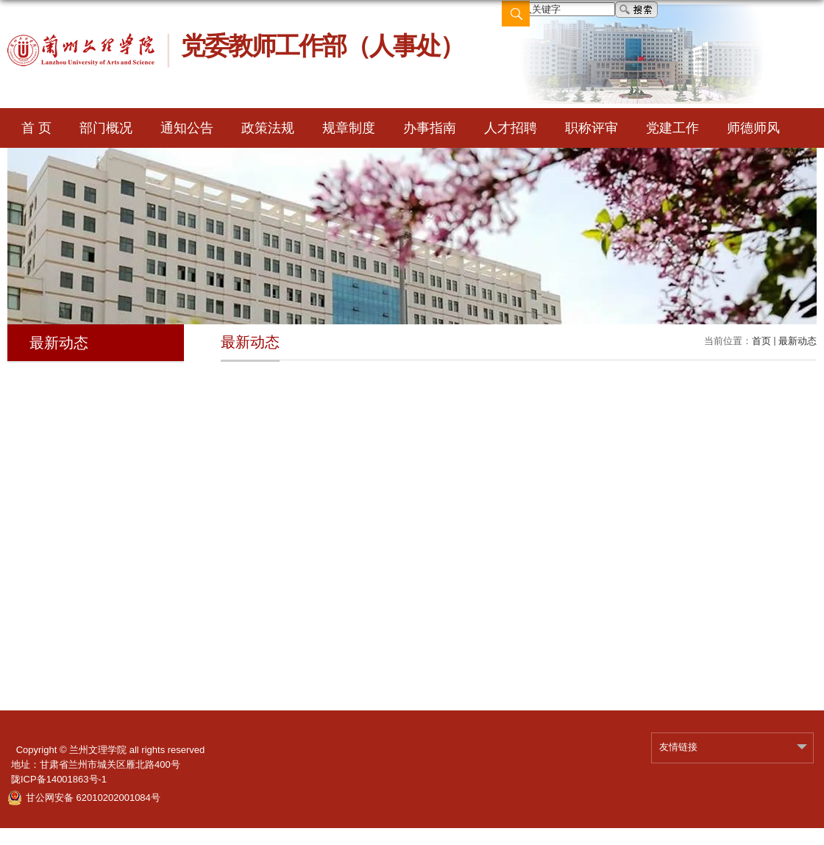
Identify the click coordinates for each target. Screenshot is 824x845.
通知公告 (186, 128)
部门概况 (105, 128)
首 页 (36, 128)
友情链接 (678, 746)
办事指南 (429, 128)
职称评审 (591, 128)
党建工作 (672, 128)
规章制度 (348, 128)
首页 (761, 340)
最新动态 (797, 340)
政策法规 (267, 128)
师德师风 (753, 128)
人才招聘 (510, 128)
